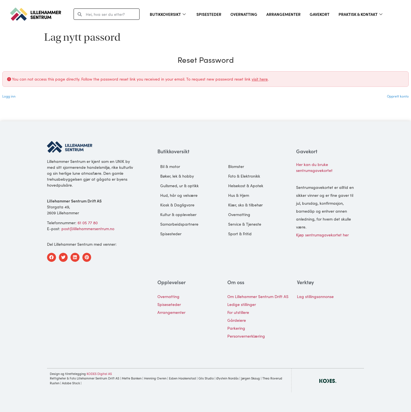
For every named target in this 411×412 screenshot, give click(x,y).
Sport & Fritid (240, 233)
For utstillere (238, 312)
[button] (51, 257)
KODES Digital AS (99, 373)
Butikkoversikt (168, 14)
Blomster (236, 166)
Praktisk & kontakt (360, 14)
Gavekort (319, 14)
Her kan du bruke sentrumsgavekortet (314, 167)
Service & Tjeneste (244, 224)
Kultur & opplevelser (178, 214)
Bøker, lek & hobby (177, 176)
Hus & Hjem (238, 195)
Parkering (236, 328)
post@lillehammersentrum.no (87, 228)
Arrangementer (283, 14)
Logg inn (9, 96)
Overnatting (243, 14)
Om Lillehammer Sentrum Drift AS (257, 296)
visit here (260, 79)
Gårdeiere (236, 320)
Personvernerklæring (246, 336)
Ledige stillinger (241, 304)
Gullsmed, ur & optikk (179, 185)
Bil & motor (170, 166)
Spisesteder (208, 14)
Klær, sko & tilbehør (245, 205)
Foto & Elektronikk (244, 176)
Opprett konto (398, 96)
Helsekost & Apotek (245, 185)
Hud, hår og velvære (179, 195)
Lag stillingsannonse (315, 296)
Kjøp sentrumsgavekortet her (322, 235)
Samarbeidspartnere (179, 224)
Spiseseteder (169, 304)
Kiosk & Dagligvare (177, 205)
